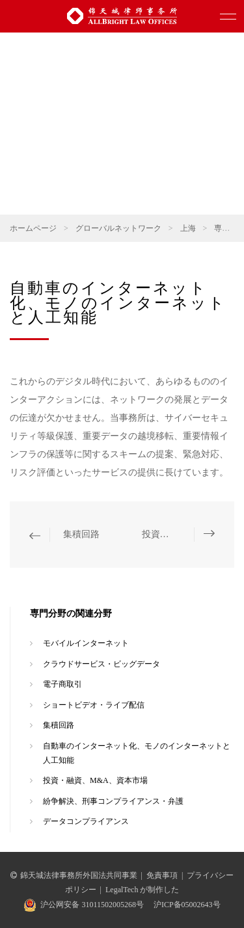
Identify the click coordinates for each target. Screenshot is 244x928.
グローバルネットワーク (118, 228)
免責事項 (162, 875)
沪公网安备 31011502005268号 (92, 904)
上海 (188, 228)
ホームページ (33, 228)
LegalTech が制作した (142, 889)
